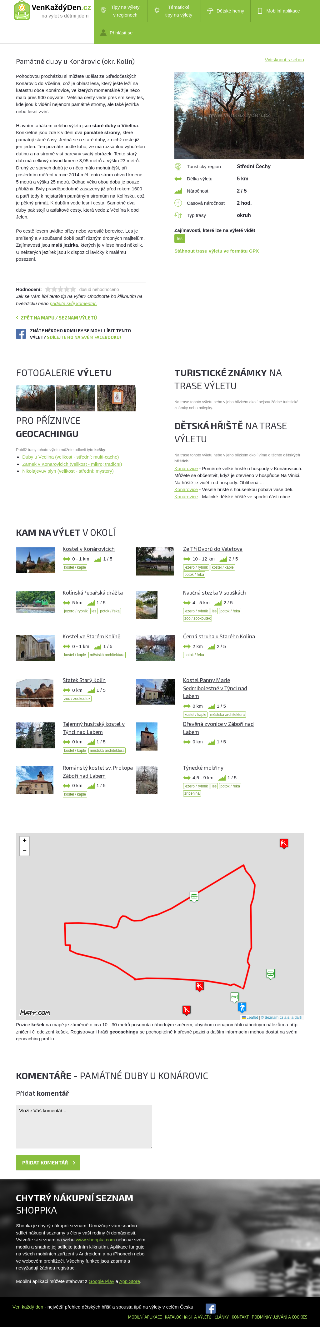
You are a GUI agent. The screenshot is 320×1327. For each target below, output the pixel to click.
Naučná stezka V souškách (214, 592)
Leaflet (250, 1017)
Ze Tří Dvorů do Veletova (212, 548)
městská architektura (107, 655)
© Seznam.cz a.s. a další (281, 1017)
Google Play (101, 1281)
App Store (129, 1281)
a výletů (202, 1316)
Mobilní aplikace (278, 11)
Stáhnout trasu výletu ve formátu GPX (216, 251)
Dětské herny (225, 11)
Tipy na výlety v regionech (120, 11)
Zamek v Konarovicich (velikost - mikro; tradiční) (72, 464)
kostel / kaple (75, 567)
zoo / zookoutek (197, 618)
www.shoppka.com (95, 1239)
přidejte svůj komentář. (73, 303)
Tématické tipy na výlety (173, 11)
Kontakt (240, 1316)
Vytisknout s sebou (284, 59)
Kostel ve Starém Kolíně (91, 636)
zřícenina (192, 793)
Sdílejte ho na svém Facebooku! (84, 337)
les (179, 238)
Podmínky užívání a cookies (280, 1316)
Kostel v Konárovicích (89, 548)
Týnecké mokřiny (203, 767)
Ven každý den (27, 1306)
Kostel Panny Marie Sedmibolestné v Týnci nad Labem (215, 688)
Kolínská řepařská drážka (93, 592)
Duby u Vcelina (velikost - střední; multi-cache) (70, 457)
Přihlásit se (116, 32)
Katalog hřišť (179, 1316)
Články (222, 1316)
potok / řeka (194, 574)
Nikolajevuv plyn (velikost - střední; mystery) (68, 471)
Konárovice (186, 468)
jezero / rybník (196, 567)
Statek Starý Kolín (84, 680)
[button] (194, 897)
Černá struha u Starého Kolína (219, 636)
